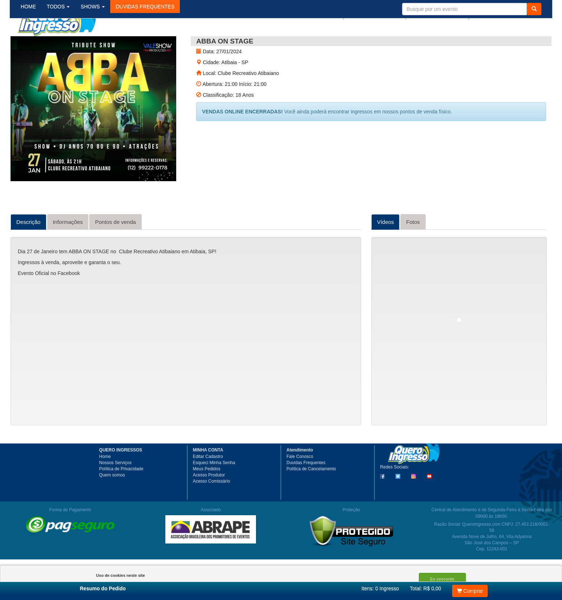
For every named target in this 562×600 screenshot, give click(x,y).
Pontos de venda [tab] (115, 248)
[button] (151, 43)
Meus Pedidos (206, 494)
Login (331, 13)
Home (105, 482)
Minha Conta (433, 13)
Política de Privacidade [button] (121, 494)
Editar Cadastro (208, 482)
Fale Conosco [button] (299, 482)
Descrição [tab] (28, 248)
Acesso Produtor (209, 501)
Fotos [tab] (413, 248)
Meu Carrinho (502, 13)
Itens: (380, 588)
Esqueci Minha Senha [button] (214, 488)
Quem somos (112, 501)
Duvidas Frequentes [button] (305, 488)
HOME (34, 43)
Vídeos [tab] (385, 248)
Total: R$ (425, 588)
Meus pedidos (373, 13)
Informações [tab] (68, 248)
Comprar (470, 591)
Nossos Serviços (115, 488)
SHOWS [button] (98, 43)
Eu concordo (442, 579)
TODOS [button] (64, 43)
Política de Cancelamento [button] (311, 494)
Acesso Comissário (211, 507)
